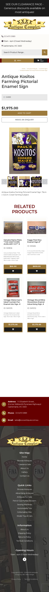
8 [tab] (38, 189)
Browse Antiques (32, 68)
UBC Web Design (28, 574)
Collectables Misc (24, 512)
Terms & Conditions (24, 541)
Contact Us (24, 476)
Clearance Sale (24, 464)
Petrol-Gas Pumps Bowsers (24, 501)
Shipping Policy (24, 533)
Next (45, 181)
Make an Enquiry (24, 120)
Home (23, 68)
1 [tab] (16, 189)
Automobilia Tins (24, 508)
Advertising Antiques (24, 493)
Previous (4, 181)
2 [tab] (19, 189)
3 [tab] (22, 189)
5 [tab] (29, 189)
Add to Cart (24, 113)
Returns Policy (24, 537)
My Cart (40, 60)
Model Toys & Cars (24, 516)
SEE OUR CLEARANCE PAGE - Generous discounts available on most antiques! (24, 8)
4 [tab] (25, 189)
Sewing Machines (24, 505)
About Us (24, 468)
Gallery (24, 472)
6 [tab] (32, 189)
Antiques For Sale (24, 497)
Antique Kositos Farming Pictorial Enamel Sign (33, 70)
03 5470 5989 (8, 36)
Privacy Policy (16, 579)
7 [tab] (35, 189)
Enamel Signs (43, 68)
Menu (17, 60)
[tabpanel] (13, 182)
